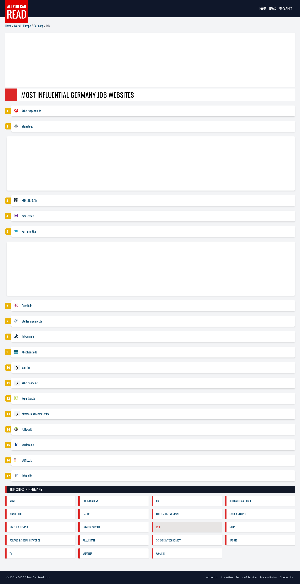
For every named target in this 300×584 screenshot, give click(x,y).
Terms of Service (246, 577)
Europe (27, 26)
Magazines (285, 8)
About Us (212, 577)
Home (262, 8)
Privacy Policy (268, 577)
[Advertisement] (121, 60)
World (17, 26)
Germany (38, 26)
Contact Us (286, 577)
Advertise (227, 577)
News (272, 8)
